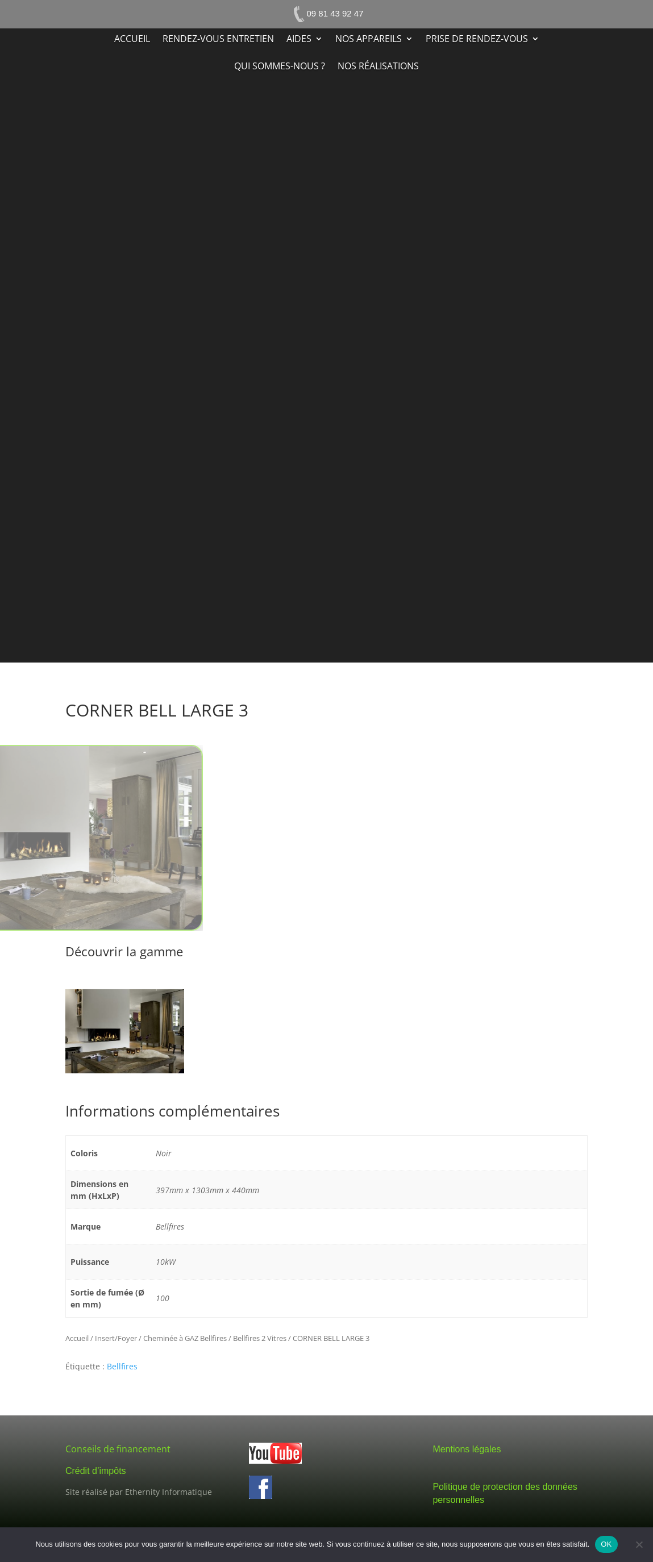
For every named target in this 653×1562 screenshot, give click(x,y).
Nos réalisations (378, 67)
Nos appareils (368, 40)
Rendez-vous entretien (218, 40)
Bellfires (122, 1366)
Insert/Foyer (116, 1338)
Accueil (132, 40)
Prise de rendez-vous (477, 40)
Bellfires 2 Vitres (259, 1338)
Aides (298, 40)
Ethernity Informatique (168, 1491)
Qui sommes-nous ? (279, 67)
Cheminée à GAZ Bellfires (185, 1338)
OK (606, 1544)
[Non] (638, 1544)
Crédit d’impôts (95, 1471)
